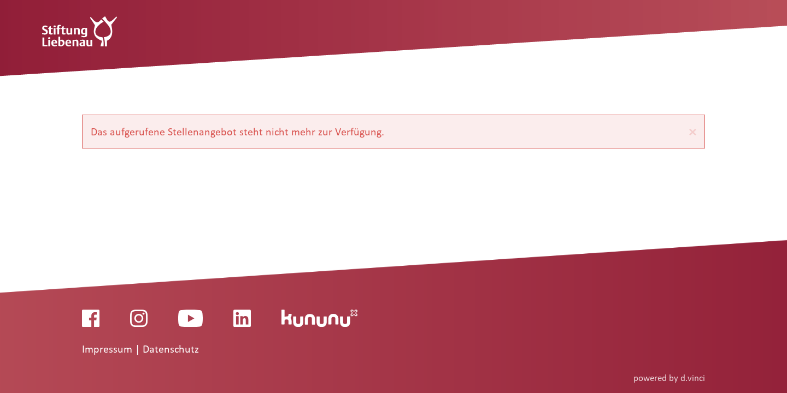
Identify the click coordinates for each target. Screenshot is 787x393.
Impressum (108, 349)
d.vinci (692, 378)
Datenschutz (171, 349)
